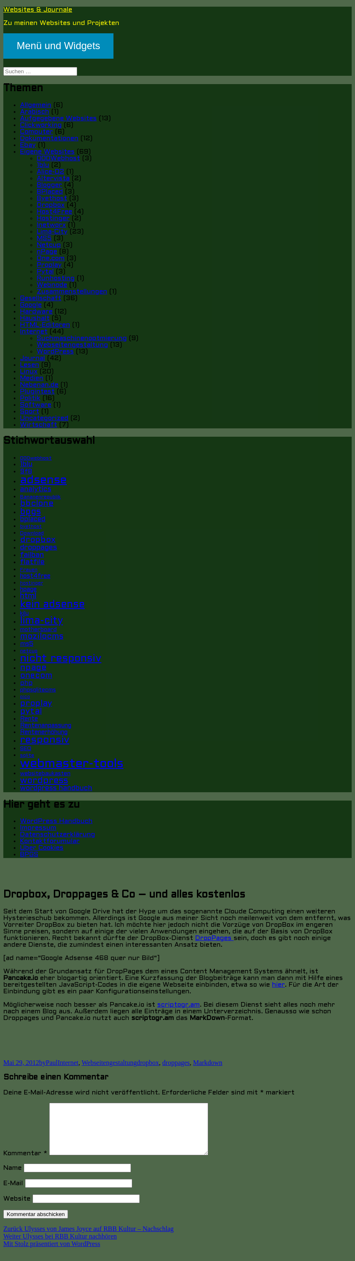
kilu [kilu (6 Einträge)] (24, 613)
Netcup (49, 245)
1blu (43, 165)
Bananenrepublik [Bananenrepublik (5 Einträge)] (40, 497)
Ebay (28, 145)
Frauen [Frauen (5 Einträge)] (29, 569)
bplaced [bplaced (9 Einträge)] (32, 519)
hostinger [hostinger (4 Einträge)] (31, 583)
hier (278, 985)
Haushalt (35, 318)
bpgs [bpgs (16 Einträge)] (30, 512)
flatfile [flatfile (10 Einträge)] (32, 562)
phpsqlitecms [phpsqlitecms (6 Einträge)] (38, 690)
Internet (34, 331)
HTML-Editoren (45, 325)
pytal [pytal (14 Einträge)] (31, 711)
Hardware (36, 311)
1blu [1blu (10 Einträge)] (26, 464)
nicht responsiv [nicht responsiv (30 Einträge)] (60, 659)
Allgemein (35, 105)
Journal (32, 358)
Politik (30, 398)
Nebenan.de (39, 385)
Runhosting (56, 278)
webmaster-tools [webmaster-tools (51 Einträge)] (71, 764)
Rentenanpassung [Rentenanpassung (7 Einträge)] (45, 726)
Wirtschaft (38, 425)
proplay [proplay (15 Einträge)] (36, 703)
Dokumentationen (49, 138)
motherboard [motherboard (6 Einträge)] (38, 629)
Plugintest (37, 391)
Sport (29, 411)
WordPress (55, 351)
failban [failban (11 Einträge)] (32, 555)
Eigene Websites (47, 152)
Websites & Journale (37, 10)
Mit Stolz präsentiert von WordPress (51, 1253)
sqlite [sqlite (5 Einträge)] (27, 755)
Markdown (207, 1062)
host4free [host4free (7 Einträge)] (35, 576)
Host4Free (54, 212)
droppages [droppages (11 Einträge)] (38, 547)
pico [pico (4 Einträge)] (25, 697)
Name (12, 1178)
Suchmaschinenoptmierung (82, 338)
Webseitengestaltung (72, 345)
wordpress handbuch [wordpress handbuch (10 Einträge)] (56, 788)
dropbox (148, 1062)
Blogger (49, 185)
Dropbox (51, 205)
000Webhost (58, 158)
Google (31, 305)
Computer (36, 132)
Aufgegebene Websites (58, 118)
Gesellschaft (40, 298)
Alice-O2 (50, 172)
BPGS (29, 854)
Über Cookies (41, 848)
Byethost (52, 198)
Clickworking (41, 125)
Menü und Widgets (58, 45)
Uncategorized (44, 418)
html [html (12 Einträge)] (28, 596)
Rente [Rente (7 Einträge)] (29, 719)
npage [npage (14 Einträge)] (33, 668)
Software (35, 405)
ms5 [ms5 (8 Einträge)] (26, 644)
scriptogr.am (178, 1005)
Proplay (49, 265)
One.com (51, 258)
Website (16, 1209)
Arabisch (34, 112)
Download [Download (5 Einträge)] (32, 533)
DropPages (214, 938)
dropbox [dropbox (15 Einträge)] (37, 540)
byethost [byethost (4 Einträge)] (31, 527)
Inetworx (51, 225)
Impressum (38, 828)
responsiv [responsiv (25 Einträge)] (44, 740)
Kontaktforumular (50, 841)
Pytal (45, 272)
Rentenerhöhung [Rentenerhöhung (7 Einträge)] (44, 732)
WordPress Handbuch (56, 821)
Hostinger (53, 218)
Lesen (29, 365)
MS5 (44, 238)
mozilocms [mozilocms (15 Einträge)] (41, 636)
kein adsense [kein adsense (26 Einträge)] (52, 604)
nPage (47, 252)
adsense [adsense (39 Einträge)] (43, 480)
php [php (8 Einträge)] (26, 683)
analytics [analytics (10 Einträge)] (35, 489)
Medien (31, 378)
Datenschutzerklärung (57, 834)
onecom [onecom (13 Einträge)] (36, 675)
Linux (29, 371)
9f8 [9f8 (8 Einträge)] (26, 472)
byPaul (48, 1062)
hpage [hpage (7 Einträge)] (28, 589)
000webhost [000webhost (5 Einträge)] (36, 458)
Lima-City (52, 232)
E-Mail (13, 1193)
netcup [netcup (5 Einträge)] (29, 651)
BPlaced (50, 192)
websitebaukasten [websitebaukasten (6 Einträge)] (45, 773)
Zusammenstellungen (72, 292)
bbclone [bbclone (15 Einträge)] (36, 503)
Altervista (53, 178)
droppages (176, 1062)
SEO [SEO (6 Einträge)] (25, 748)
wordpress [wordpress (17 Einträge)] (44, 781)
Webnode (52, 285)
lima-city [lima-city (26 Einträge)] (41, 621)
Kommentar (25, 1163)
